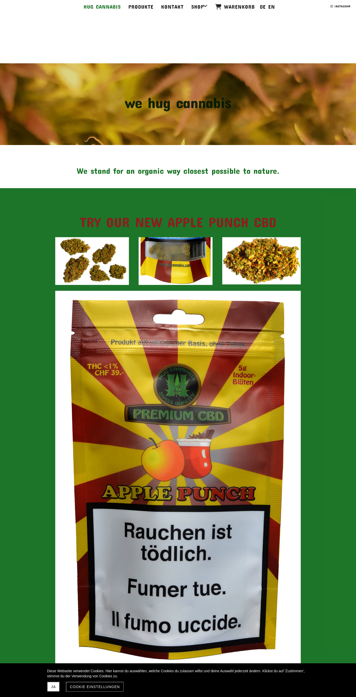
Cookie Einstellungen (95, 687)
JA (53, 687)
